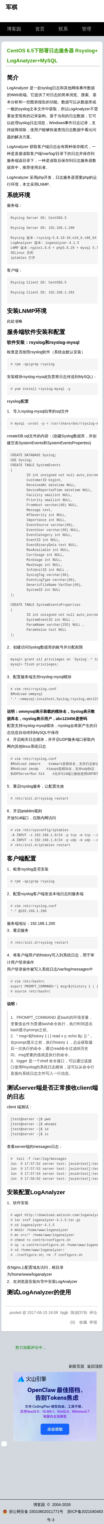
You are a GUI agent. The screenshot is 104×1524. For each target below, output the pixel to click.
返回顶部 (95, 1366)
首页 (40, 29)
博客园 (14, 29)
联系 (63, 29)
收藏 (83, 1322)
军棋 (11, 7)
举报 (93, 1322)
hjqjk (64, 1312)
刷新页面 (76, 1366)
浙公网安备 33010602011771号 (33, 1511)
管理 (86, 29)
